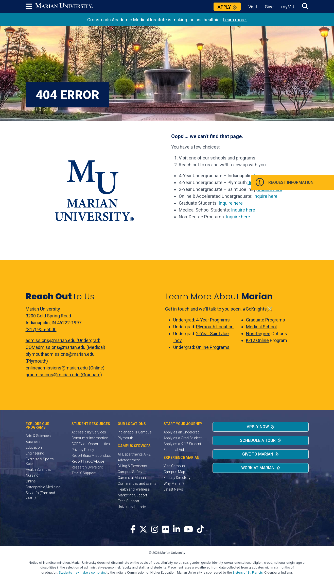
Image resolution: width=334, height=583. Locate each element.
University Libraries (133, 507)
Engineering (35, 453)
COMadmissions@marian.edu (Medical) (65, 347)
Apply (224, 7)
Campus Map (174, 472)
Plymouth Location (215, 326)
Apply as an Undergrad (182, 432)
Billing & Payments (132, 466)
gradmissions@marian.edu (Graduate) (64, 374)
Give (269, 6)
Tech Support (128, 501)
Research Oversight (87, 467)
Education (34, 447)
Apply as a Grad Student (183, 438)
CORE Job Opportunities (91, 444)
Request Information (301, 183)
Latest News (173, 489)
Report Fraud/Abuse (88, 461)
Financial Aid (174, 450)
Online (31, 481)
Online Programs (213, 347)
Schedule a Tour (258, 440)
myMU (287, 6)
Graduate (255, 319)
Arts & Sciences (38, 436)
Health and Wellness (134, 489)
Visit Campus (174, 466)
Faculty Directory (177, 478)
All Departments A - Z (134, 454)
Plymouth (125, 438)
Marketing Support (132, 495)
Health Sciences (38, 469)
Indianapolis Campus (135, 432)
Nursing (32, 475)
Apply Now (258, 426)
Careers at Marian (132, 478)
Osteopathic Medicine (43, 487)
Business (33, 442)
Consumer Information (90, 438)
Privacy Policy (83, 450)
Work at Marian (257, 467)
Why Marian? (174, 483)
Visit (252, 6)
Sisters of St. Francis (248, 572)
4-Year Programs (213, 319)
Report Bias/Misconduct (91, 456)
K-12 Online (257, 340)
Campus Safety (130, 472)
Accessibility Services (89, 432)
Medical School (261, 326)
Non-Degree (258, 333)
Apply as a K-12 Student (182, 444)
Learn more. (235, 19)
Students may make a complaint (82, 572)
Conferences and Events (137, 483)
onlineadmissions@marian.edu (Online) (65, 367)
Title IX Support (84, 473)
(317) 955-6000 (41, 329)
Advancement (129, 460)
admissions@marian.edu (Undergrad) (63, 340)
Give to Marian (257, 454)
